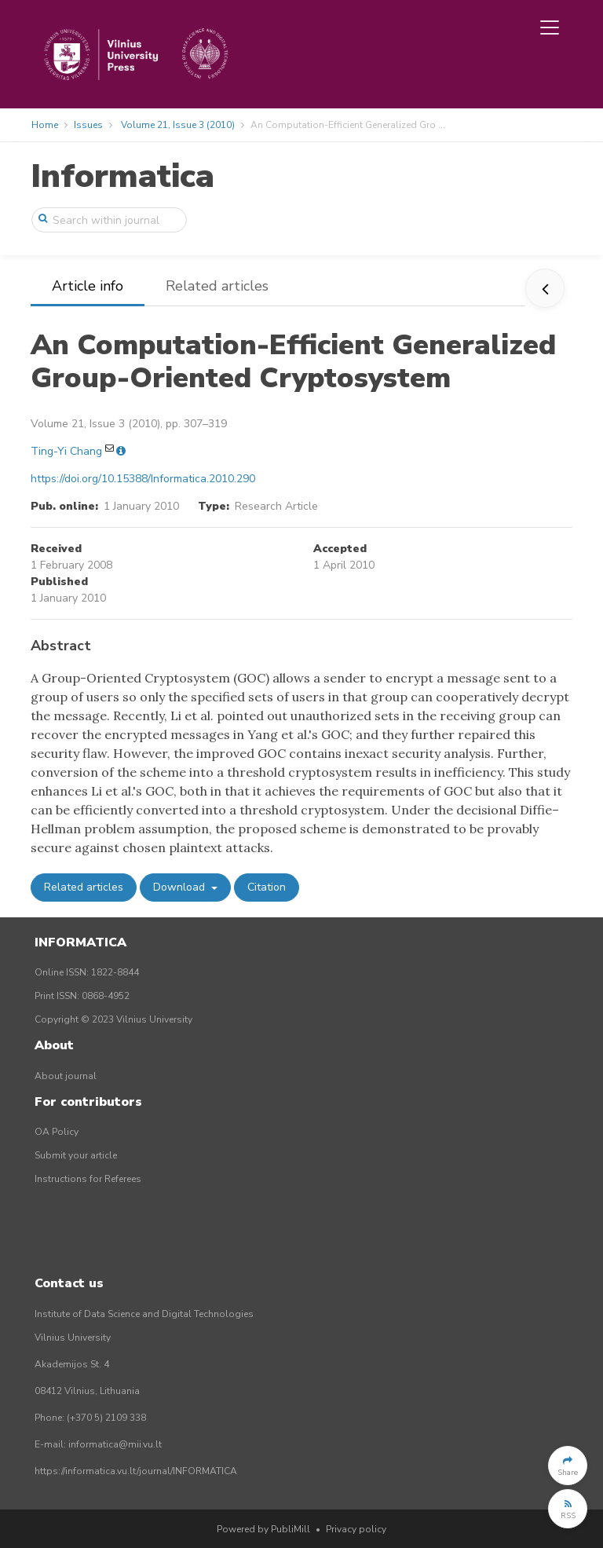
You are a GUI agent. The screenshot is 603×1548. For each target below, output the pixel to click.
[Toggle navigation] (550, 27)
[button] (567, 1465)
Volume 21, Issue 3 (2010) (178, 125)
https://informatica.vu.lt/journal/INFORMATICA (136, 1471)
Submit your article (76, 1155)
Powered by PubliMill (263, 1529)
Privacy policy (356, 1529)
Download (180, 887)
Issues (88, 125)
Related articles (217, 285)
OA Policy (57, 1131)
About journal (66, 1076)
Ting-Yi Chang (66, 451)
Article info (87, 285)
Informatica (122, 176)
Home (44, 125)
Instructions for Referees (88, 1179)
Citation (266, 887)
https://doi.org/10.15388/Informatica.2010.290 (143, 478)
